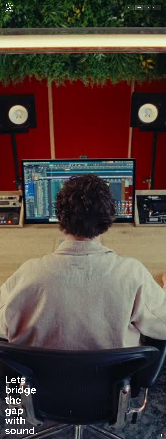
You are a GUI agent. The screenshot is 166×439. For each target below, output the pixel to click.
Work (148, 7)
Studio (139, 7)
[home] (9, 7)
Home (130, 7)
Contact (156, 7)
